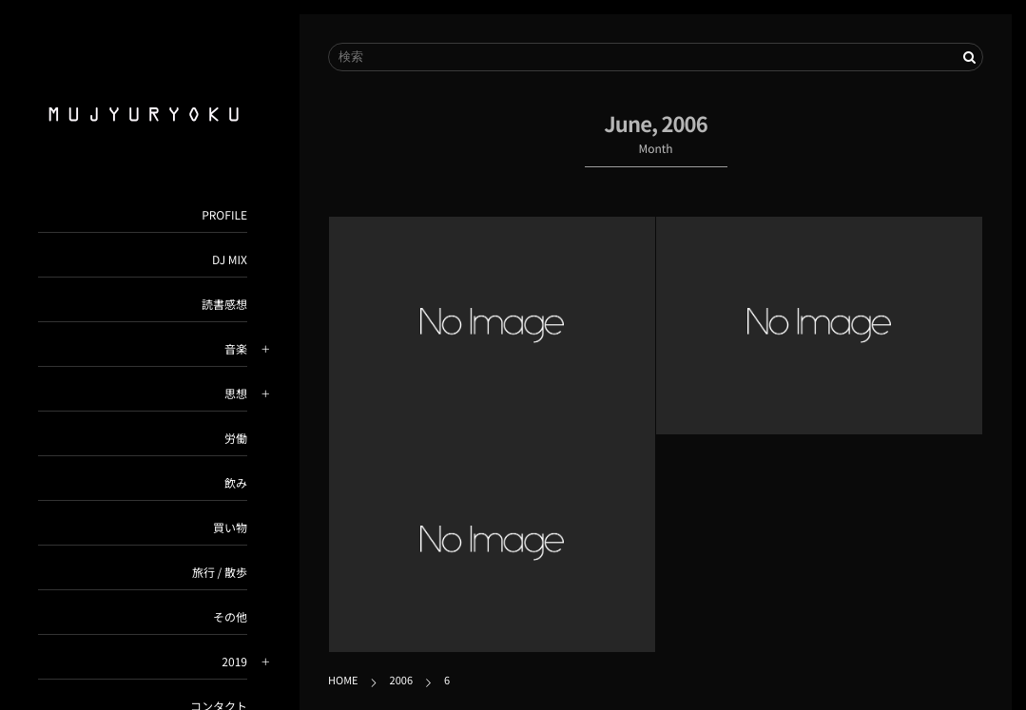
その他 (230, 617)
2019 (234, 662)
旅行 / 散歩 (219, 573)
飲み (235, 483)
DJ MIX (229, 260)
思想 (235, 394)
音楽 (235, 349)
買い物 (230, 528)
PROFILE (224, 215)
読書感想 (224, 305)
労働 (235, 439)
